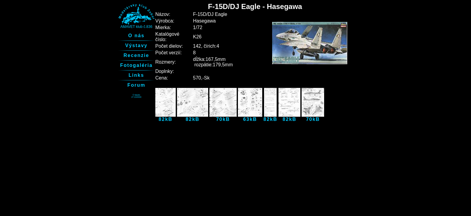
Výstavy (136, 45)
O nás (136, 35)
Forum (136, 85)
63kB (250, 117)
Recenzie (136, 55)
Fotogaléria (136, 65)
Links (136, 75)
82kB (165, 117)
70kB (223, 117)
